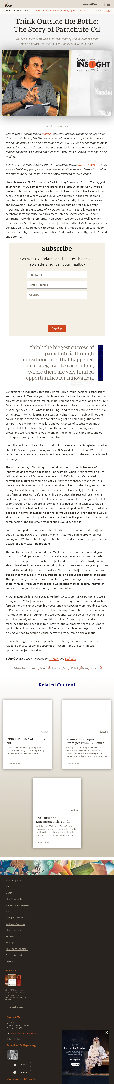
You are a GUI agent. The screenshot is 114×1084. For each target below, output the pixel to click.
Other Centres (14, 1039)
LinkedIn (70, 658)
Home (7, 11)
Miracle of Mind (14, 880)
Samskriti (11, 936)
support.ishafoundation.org (24, 1033)
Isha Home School (15, 930)
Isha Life (10, 943)
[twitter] (3, 230)
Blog (8, 887)
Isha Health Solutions (17, 949)
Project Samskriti (14, 955)
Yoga (8, 912)
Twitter (54, 658)
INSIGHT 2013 (86, 164)
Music (9, 893)
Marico (46, 133)
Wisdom (17, 11)
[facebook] (3, 224)
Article (28, 11)
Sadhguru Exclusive (15, 918)
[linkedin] (3, 235)
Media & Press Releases (17, 905)
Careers (9, 961)
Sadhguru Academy (15, 924)
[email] (3, 240)
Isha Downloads (14, 899)
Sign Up (57, 328)
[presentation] (57, 313)
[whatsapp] (4, 219)
